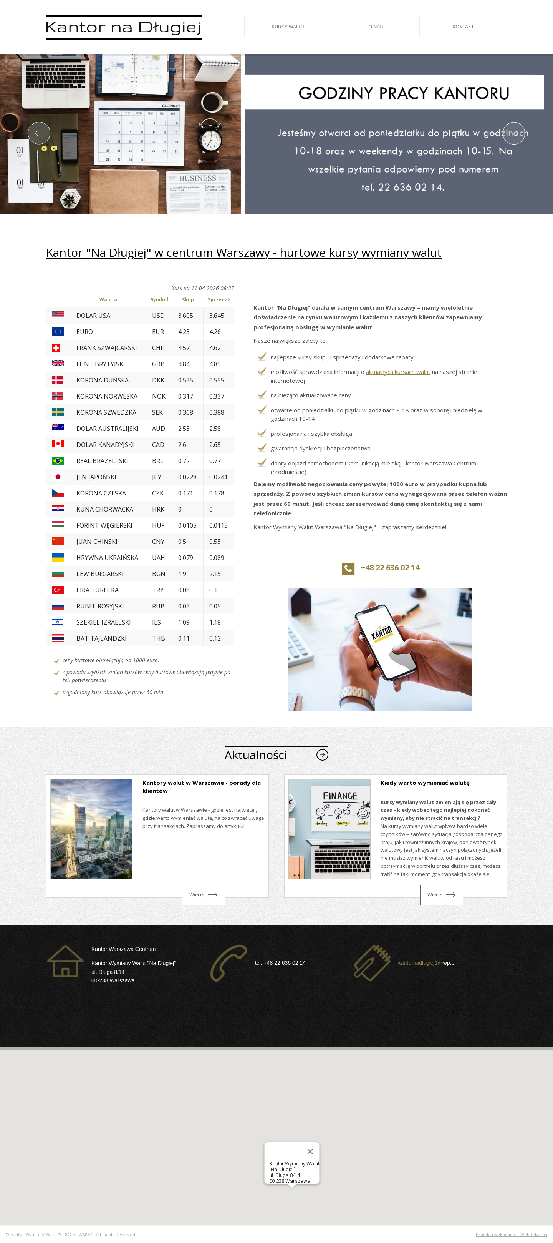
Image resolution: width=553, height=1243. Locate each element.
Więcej (196, 894)
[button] (292, 1195)
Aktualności (256, 755)
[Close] (310, 1151)
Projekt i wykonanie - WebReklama (511, 1234)
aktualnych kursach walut (398, 372)
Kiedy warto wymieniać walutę (425, 782)
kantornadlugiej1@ (420, 962)
